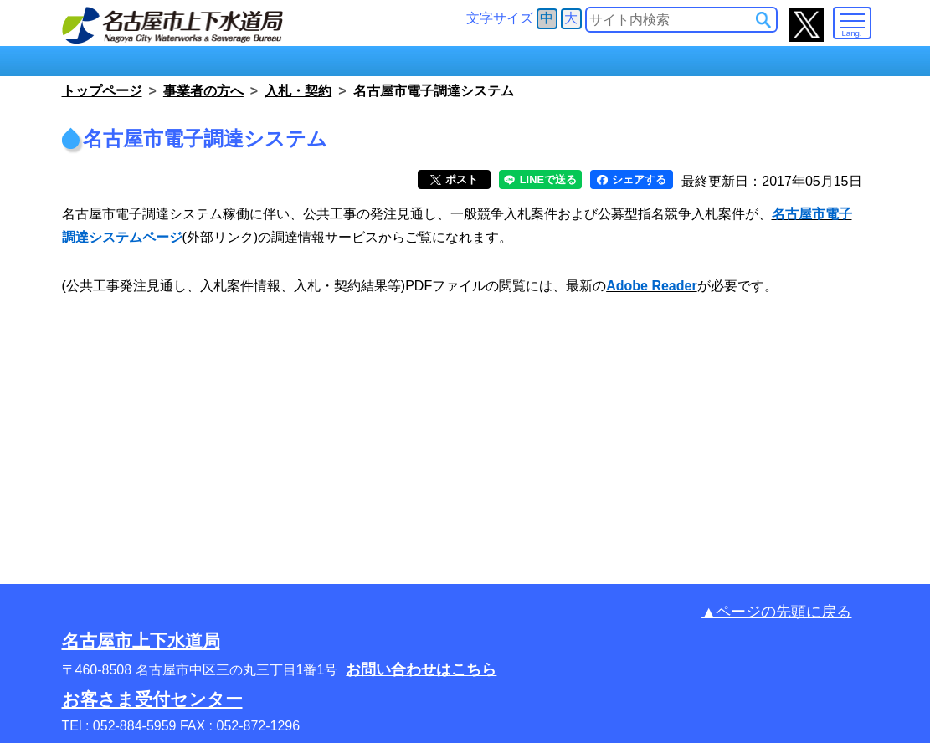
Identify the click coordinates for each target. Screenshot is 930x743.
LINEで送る (540, 179)
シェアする (631, 179)
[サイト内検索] (763, 20)
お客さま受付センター (152, 699)
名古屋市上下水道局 (141, 640)
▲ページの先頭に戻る (776, 611)
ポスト (454, 179)
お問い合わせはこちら (421, 669)
